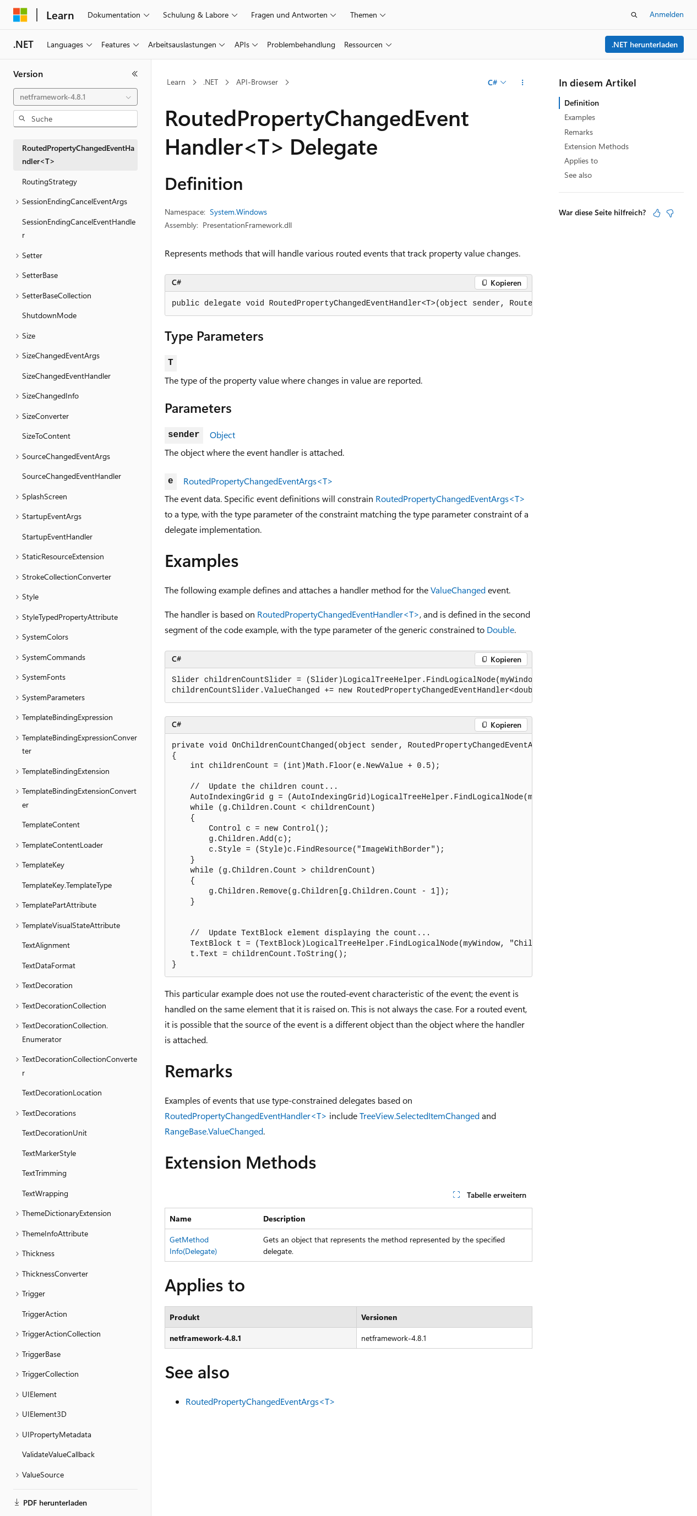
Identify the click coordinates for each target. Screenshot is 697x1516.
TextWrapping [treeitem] (45, 1193)
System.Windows (238, 211)
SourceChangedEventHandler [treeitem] (71, 476)
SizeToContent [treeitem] (46, 435)
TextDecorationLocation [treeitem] (62, 1092)
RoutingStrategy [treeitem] (49, 181)
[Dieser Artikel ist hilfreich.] (656, 213)
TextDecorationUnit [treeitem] (54, 1132)
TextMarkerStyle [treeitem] (49, 1153)
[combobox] (75, 97)
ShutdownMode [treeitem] (49, 315)
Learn (176, 82)
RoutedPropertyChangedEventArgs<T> (258, 481)
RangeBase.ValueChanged (214, 1131)
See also (578, 175)
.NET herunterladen (645, 44)
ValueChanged (458, 590)
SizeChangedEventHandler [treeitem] (66, 375)
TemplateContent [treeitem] (51, 824)
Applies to (581, 160)
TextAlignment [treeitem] (46, 945)
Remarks (578, 132)
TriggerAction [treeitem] (44, 1313)
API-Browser (257, 82)
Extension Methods (596, 146)
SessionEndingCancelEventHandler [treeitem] (78, 228)
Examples (579, 117)
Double (500, 629)
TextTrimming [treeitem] (44, 1173)
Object (222, 434)
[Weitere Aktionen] (522, 82)
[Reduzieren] (134, 74)
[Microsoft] (20, 15)
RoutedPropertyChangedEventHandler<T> (338, 614)
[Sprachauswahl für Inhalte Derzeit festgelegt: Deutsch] (38, 1498)
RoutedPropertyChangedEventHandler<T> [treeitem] (78, 155)
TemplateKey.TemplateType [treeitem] (67, 885)
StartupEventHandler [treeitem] (57, 536)
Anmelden (667, 14)
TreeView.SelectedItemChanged (420, 1115)
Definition (581, 102)
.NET (210, 82)
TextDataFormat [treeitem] (48, 965)
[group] (348, 304)
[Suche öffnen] (634, 15)
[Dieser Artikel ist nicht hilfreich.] (670, 213)
